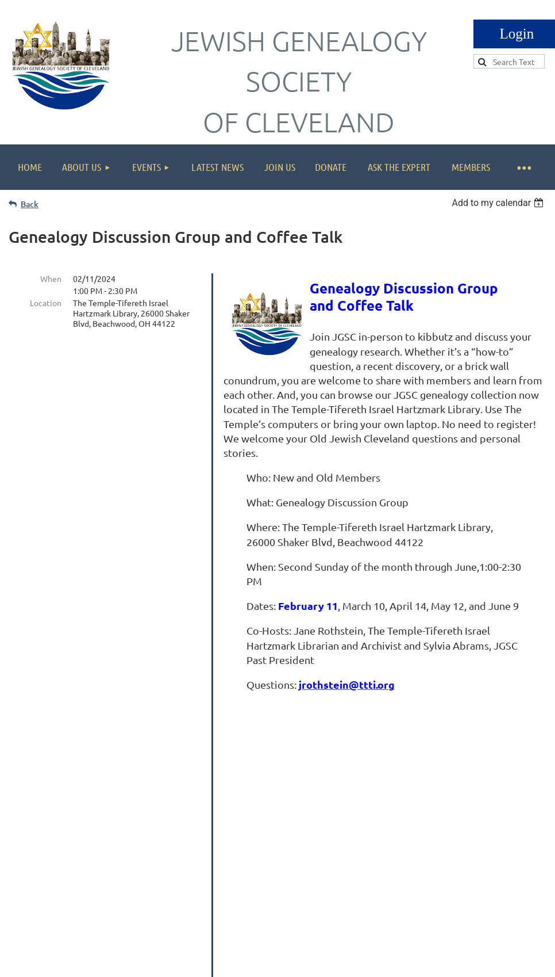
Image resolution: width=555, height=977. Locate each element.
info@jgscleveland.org (471, 853)
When (50, 278)
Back (29, 204)
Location (45, 302)
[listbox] (499, 203)
